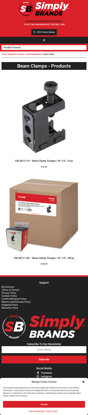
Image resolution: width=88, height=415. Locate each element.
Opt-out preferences (37, 411)
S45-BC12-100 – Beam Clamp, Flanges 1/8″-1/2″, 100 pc (44, 258)
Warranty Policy (9, 307)
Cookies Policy (9, 295)
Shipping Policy (9, 304)
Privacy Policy (52, 411)
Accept (44, 404)
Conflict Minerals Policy (13, 298)
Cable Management (34, 54)
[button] (83, 381)
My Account (7, 286)
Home (3, 54)
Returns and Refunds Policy (16, 301)
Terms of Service (10, 289)
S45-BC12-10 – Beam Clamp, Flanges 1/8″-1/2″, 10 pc (44, 160)
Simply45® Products (16, 54)
